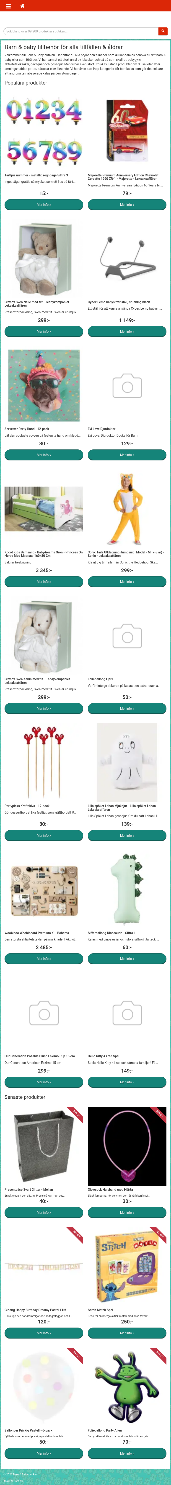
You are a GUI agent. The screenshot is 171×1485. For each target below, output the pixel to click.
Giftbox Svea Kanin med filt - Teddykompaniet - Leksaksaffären (38, 680)
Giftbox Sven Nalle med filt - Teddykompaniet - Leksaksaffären (38, 303)
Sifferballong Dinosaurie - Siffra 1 (112, 933)
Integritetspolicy (13, 1480)
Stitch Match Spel (100, 1310)
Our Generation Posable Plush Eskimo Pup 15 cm (40, 1056)
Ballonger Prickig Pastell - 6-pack (28, 1430)
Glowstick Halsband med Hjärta (110, 1189)
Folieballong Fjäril (100, 679)
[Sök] (163, 31)
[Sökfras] (81, 31)
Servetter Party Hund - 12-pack (27, 429)
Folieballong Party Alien (105, 1430)
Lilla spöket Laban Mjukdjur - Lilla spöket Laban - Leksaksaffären (123, 807)
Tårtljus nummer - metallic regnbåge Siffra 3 (36, 175)
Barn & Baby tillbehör (85, 19)
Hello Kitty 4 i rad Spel (103, 1056)
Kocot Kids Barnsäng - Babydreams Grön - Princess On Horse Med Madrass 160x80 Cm (44, 554)
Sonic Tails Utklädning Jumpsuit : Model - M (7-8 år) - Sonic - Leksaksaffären (126, 554)
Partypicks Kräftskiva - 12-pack (27, 806)
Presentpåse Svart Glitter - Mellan (29, 1189)
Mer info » (44, 205)
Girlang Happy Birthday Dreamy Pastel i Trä (35, 1310)
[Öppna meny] (8, 5)
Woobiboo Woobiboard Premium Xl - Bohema (37, 933)
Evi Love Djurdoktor (101, 429)
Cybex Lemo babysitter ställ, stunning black (119, 302)
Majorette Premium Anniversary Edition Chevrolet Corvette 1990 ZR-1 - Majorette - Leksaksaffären (123, 177)
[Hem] (22, 5)
